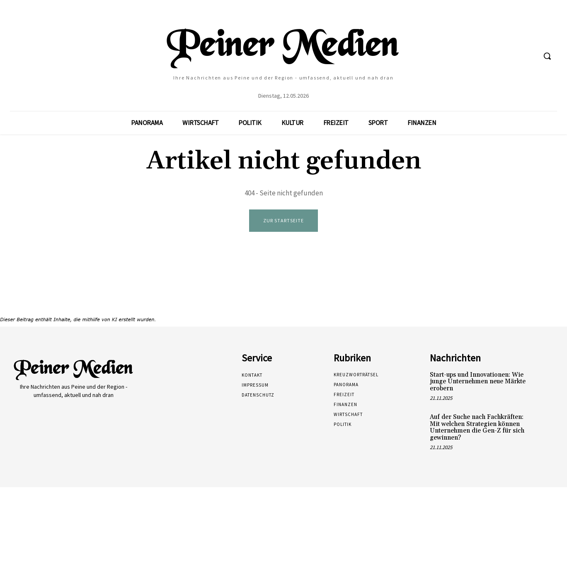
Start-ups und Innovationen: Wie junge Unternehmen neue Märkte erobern (478, 382)
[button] (547, 56)
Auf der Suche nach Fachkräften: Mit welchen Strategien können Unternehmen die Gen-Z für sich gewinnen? (477, 428)
